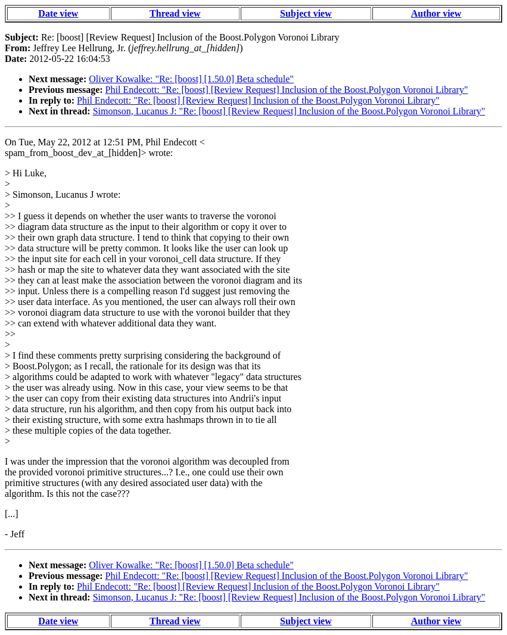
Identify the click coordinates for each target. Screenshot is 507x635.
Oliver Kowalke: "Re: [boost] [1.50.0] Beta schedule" (191, 79)
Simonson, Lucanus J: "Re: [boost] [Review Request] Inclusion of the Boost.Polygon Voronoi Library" (289, 111)
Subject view (306, 13)
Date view (58, 13)
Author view (436, 13)
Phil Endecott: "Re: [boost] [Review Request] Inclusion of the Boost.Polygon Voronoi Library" (286, 90)
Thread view (175, 13)
